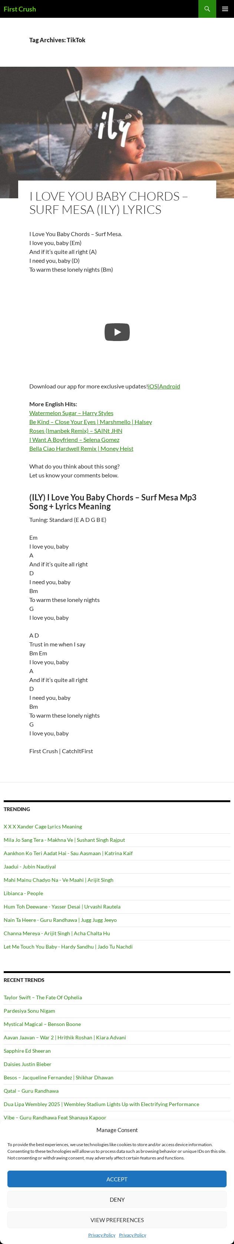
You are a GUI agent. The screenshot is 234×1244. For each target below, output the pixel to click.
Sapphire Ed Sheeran (27, 1051)
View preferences (117, 1220)
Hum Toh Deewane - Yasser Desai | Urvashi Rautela (62, 906)
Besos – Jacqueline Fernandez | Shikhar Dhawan (58, 1077)
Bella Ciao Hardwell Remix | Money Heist (81, 448)
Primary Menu (225, 9)
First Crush (20, 9)
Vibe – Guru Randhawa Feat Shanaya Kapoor (55, 1117)
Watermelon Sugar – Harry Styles (71, 412)
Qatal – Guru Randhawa (31, 1091)
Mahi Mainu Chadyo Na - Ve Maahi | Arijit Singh (58, 880)
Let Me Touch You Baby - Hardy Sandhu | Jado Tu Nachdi (68, 946)
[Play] (117, 332)
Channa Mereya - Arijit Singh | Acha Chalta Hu (57, 933)
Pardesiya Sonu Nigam (29, 1011)
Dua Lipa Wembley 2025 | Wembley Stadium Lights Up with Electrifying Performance (101, 1104)
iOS (152, 386)
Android (169, 386)
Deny (117, 1199)
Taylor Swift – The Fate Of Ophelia (43, 997)
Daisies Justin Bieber (28, 1064)
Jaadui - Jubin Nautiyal (30, 866)
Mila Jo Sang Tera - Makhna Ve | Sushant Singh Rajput (64, 840)
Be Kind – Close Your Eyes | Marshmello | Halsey (90, 421)
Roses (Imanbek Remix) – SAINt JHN (75, 430)
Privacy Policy (101, 1235)
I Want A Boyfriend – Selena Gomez (74, 439)
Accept (117, 1179)
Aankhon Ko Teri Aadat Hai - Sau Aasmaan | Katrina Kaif (68, 853)
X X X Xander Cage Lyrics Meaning (43, 826)
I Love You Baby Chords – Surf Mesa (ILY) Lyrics (108, 202)
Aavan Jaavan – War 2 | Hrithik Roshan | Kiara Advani (65, 1037)
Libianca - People (23, 893)
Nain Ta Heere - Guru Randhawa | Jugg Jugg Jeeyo (60, 920)
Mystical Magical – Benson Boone (42, 1024)
